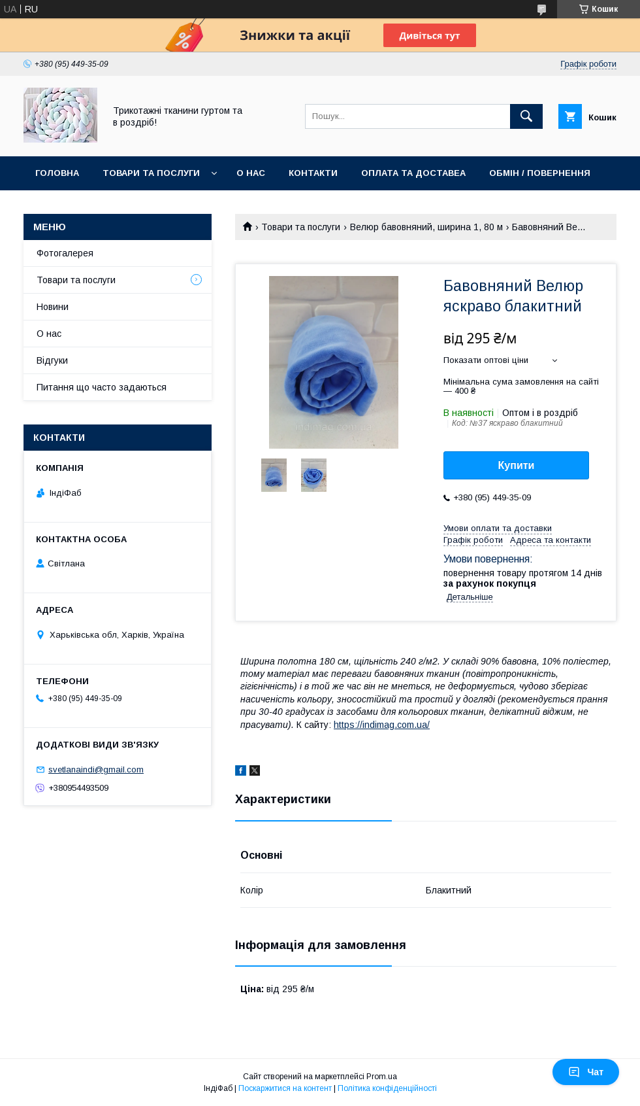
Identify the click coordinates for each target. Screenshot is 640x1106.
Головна (57, 173)
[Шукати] (526, 116)
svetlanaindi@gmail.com (96, 769)
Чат (585, 1072)
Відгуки (52, 360)
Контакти (313, 173)
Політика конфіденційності (387, 1088)
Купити (516, 465)
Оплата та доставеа (413, 173)
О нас (250, 173)
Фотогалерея (65, 253)
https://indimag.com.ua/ (382, 724)
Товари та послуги (151, 173)
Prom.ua (381, 1076)
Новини (53, 307)
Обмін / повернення (539, 173)
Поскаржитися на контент (285, 1088)
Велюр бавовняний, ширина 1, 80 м (426, 227)
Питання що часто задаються (102, 387)
